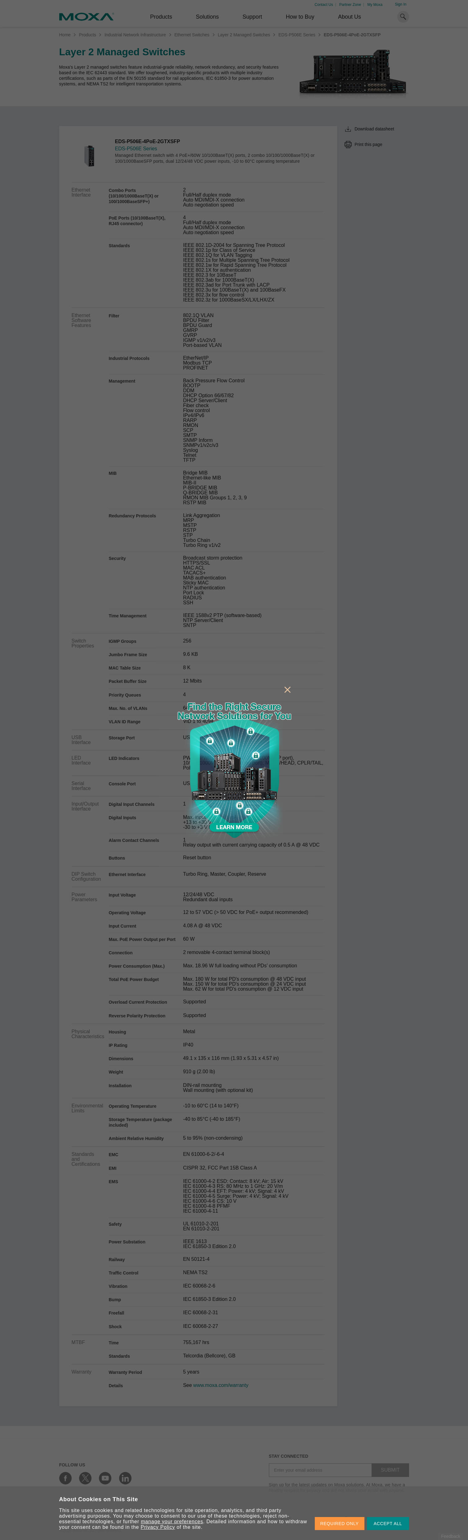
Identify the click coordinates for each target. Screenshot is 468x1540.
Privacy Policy (158, 1527)
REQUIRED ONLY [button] (339, 1523)
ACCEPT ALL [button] (388, 1523)
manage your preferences (172, 1521)
